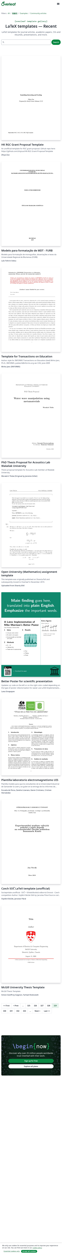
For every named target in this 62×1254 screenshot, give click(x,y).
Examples (24, 13)
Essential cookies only (12, 1251)
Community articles (38, 13)
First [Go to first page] (6, 1005)
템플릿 (14, 13)
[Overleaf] (8, 4)
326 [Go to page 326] (35, 1005)
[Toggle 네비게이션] (58, 4)
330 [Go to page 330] (4, 1011)
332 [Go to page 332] (17, 1011)
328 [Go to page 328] (48, 1005)
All (9, 13)
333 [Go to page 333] (24, 1011)
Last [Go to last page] (47, 1011)
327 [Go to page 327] (41, 1005)
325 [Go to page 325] (28, 1005)
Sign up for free (31, 1061)
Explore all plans (31, 1066)
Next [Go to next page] (37, 1011)
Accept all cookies (29, 1251)
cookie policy (37, 1248)
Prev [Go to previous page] (16, 1005)
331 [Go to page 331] (11, 1011)
